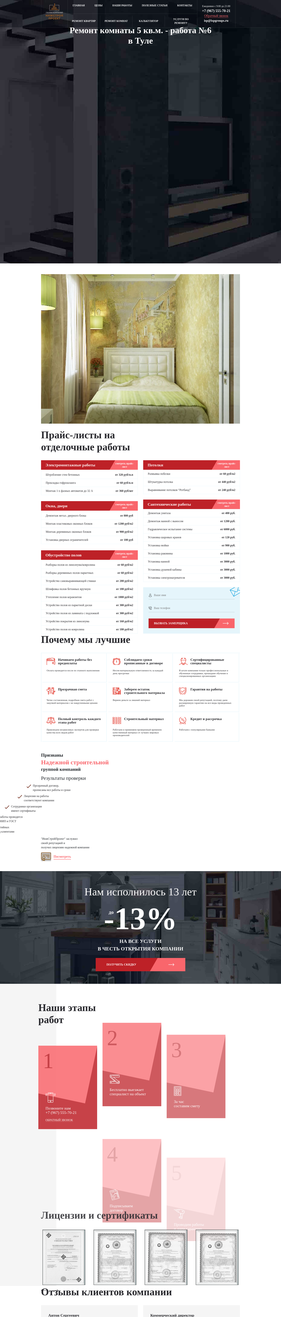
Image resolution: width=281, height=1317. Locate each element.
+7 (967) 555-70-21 (216, 11)
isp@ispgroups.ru (216, 20)
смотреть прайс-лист (124, 465)
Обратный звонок (59, 1172)
